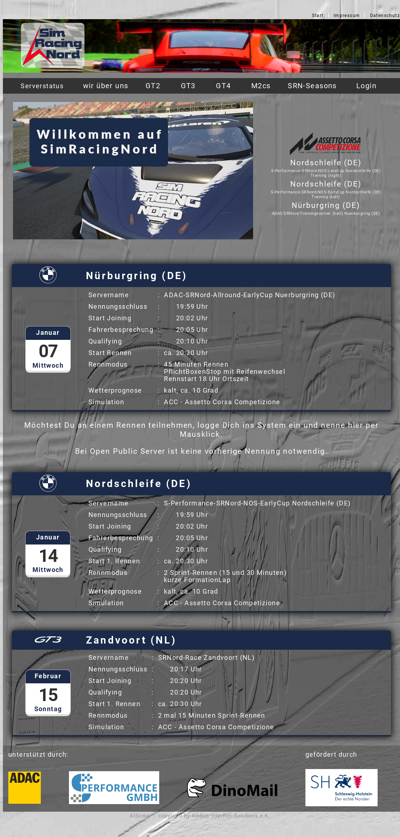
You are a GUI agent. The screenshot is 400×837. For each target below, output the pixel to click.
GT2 (152, 86)
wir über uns (106, 86)
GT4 (223, 86)
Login (366, 86)
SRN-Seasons (312, 86)
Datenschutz (385, 15)
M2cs (261, 86)
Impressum (347, 15)
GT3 (188, 86)
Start (318, 15)
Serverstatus (42, 86)
